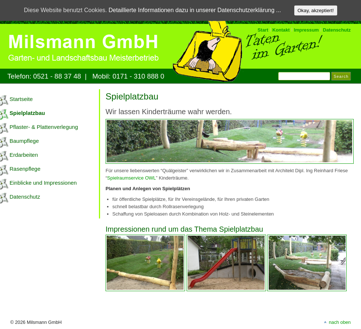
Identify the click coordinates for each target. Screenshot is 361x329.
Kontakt (281, 30)
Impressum (306, 30)
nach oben (340, 322)
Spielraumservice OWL (131, 178)
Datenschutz (337, 30)
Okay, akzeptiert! (316, 10)
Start (263, 30)
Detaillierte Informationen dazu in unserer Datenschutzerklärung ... (194, 10)
